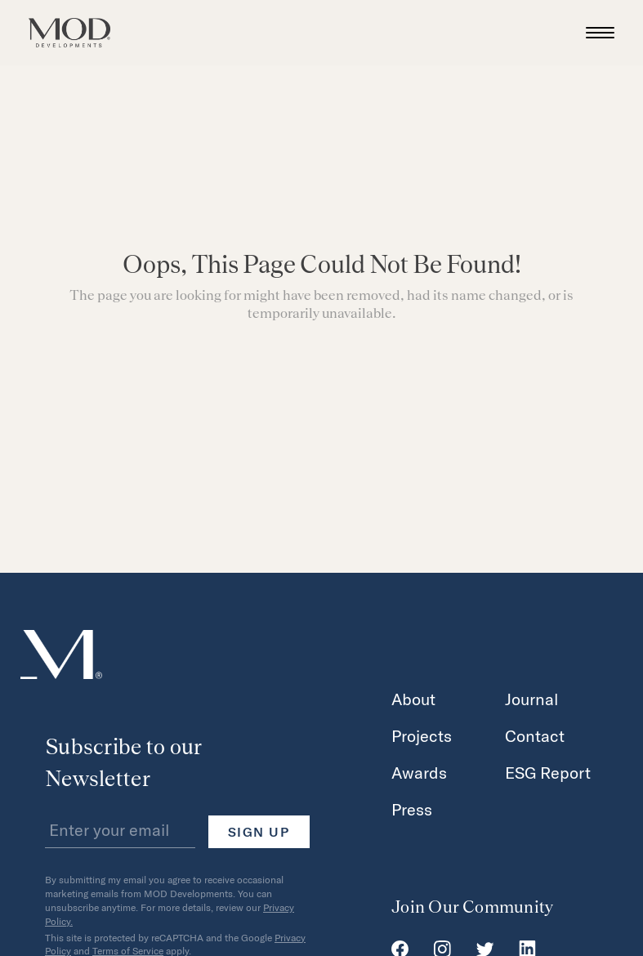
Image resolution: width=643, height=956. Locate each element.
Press (411, 809)
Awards (419, 772)
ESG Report (548, 772)
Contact (535, 735)
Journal (532, 698)
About (413, 698)
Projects (421, 735)
